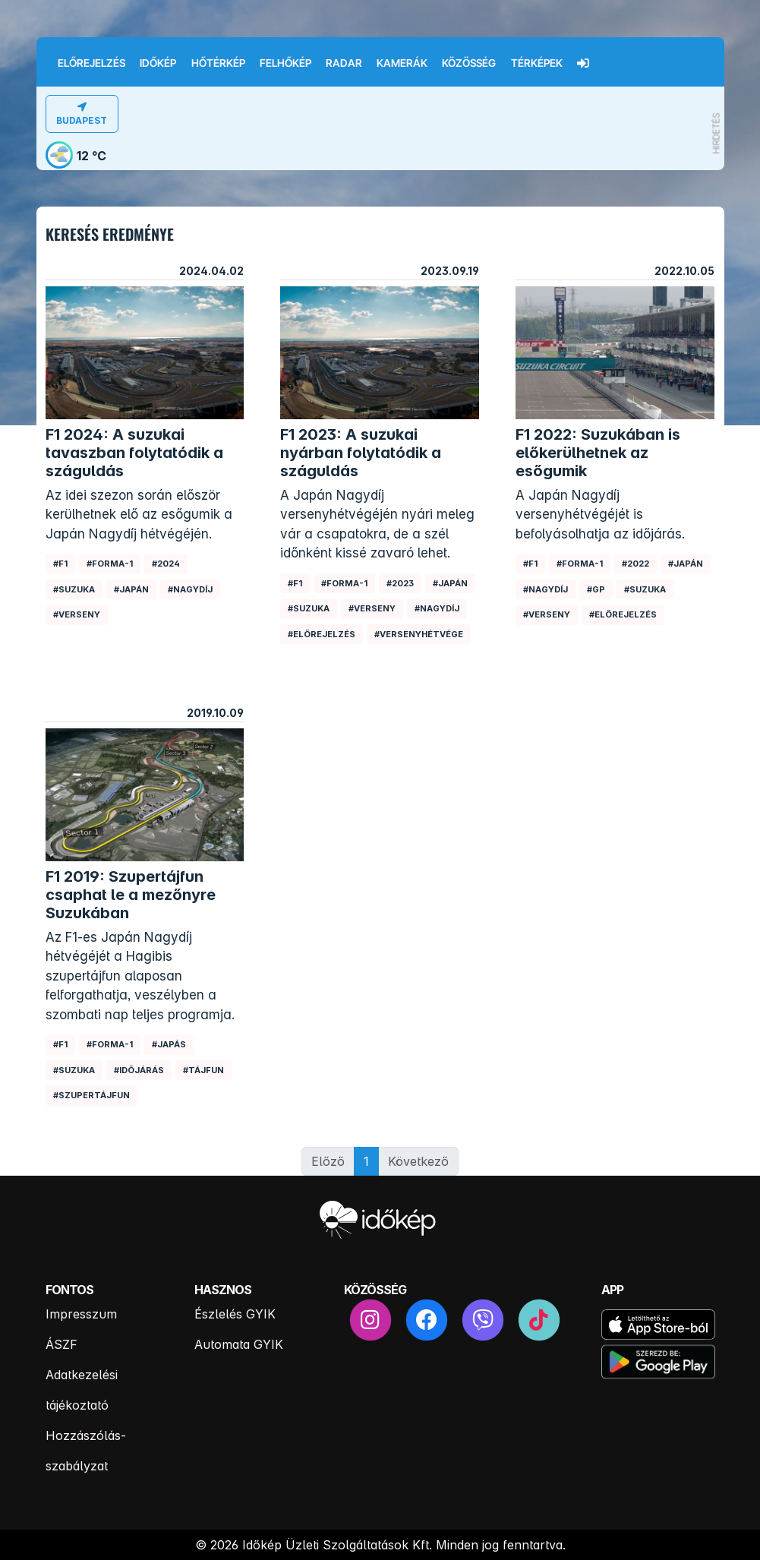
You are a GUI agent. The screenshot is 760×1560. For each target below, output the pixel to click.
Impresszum (81, 1314)
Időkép (158, 63)
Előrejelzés (91, 63)
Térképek (537, 63)
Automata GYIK (238, 1344)
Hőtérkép (218, 63)
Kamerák (402, 63)
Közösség (469, 63)
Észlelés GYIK (235, 1314)
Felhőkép (285, 63)
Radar (344, 63)
